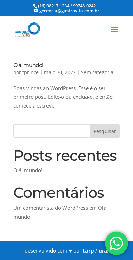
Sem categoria (97, 72)
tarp (88, 250)
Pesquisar (105, 131)
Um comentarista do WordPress (50, 207)
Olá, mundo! (28, 65)
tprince (30, 72)
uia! (103, 250)
